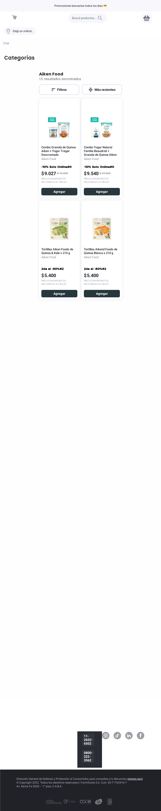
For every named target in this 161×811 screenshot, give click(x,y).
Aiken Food (25, 5)
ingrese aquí (135, 778)
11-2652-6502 (88, 739)
